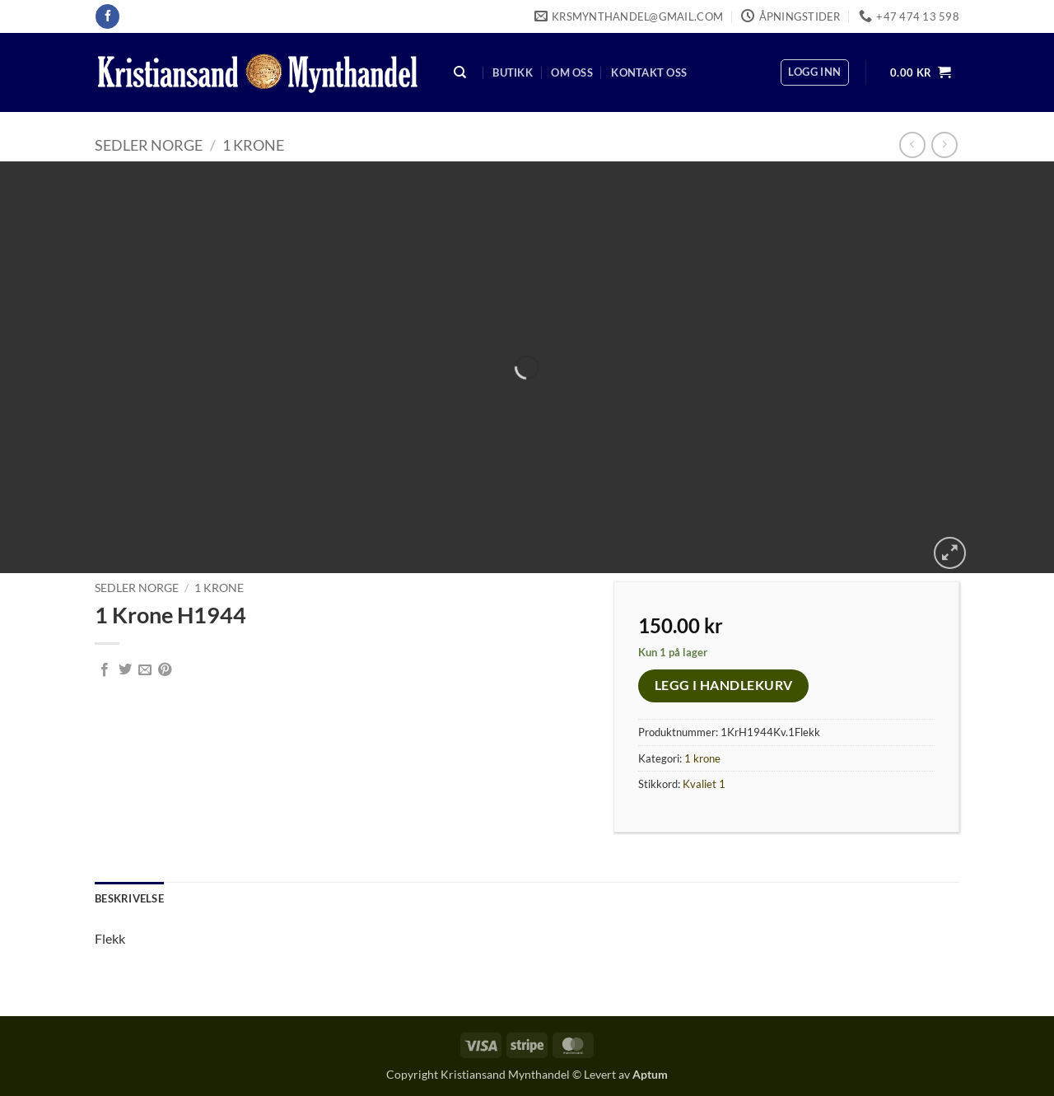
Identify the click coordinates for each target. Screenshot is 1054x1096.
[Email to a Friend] (145, 670)
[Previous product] (944, 144)
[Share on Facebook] (104, 670)
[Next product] (912, 144)
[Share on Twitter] (125, 670)
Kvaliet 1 (704, 784)
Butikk (512, 72)
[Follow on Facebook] (107, 16)
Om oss (572, 72)
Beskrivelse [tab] (129, 898)
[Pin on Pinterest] (164, 670)
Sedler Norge (149, 145)
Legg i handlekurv (724, 685)
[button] (814, 72)
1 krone (253, 145)
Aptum (650, 1074)
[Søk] (460, 72)
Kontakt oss (649, 72)
